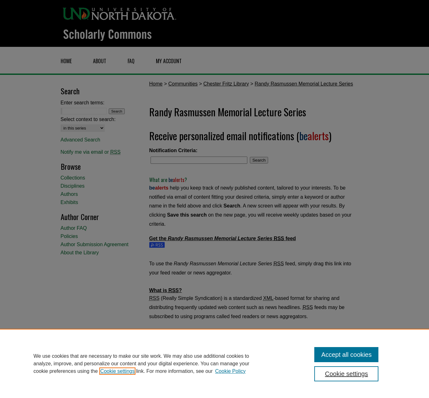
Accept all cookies (346, 354)
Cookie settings (117, 371)
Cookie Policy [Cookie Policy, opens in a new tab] (230, 371)
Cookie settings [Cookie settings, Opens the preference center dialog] (346, 373)
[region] (214, 363)
